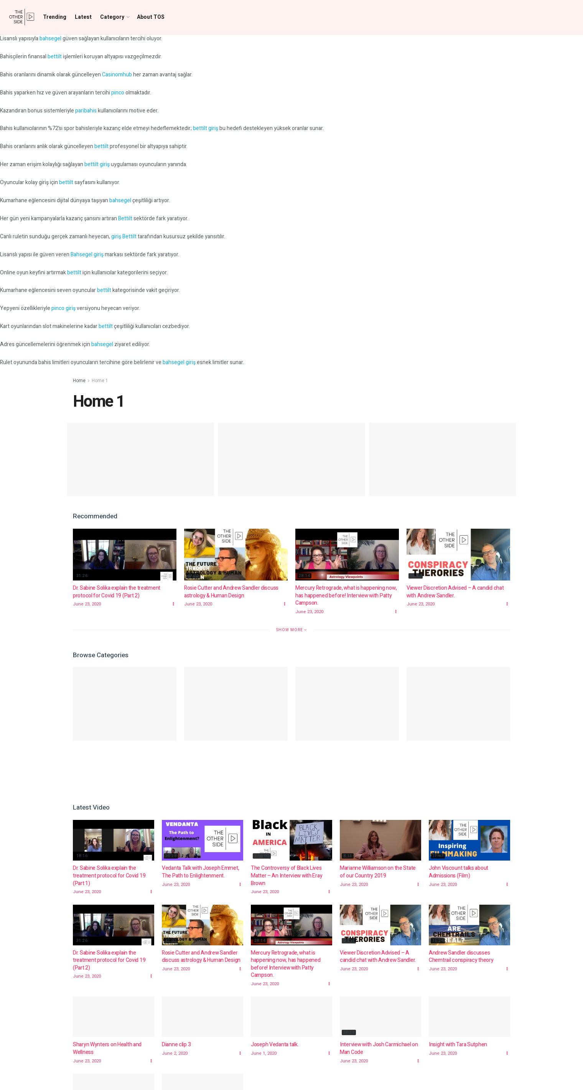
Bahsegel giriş (87, 255)
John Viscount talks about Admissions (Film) (458, 872)
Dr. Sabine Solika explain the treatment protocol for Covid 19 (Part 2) (116, 592)
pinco (117, 93)
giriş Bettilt (124, 237)
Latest (83, 17)
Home (79, 380)
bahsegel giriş (179, 362)
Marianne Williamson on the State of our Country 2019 (378, 872)
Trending (54, 17)
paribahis (86, 111)
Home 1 (100, 380)
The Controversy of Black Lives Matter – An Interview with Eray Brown (286, 875)
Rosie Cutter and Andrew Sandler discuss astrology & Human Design (231, 592)
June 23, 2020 (87, 604)
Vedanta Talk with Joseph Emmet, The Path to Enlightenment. (200, 872)
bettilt (55, 57)
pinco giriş (63, 308)
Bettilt (125, 218)
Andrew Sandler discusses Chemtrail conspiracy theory (461, 957)
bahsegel (50, 39)
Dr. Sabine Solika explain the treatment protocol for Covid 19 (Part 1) (109, 875)
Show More (291, 630)
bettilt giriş (205, 128)
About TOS (151, 17)
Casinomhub (117, 75)
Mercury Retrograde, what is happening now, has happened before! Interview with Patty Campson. (346, 595)
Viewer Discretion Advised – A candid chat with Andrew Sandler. (455, 592)
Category (112, 17)
